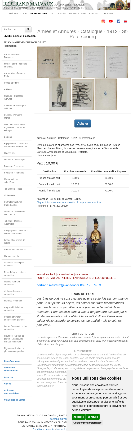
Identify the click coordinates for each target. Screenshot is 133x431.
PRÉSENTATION (17, 13)
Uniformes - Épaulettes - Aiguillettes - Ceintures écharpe (15, 127)
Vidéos (7, 384)
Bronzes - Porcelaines (14, 166)
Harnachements (11, 256)
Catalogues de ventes (14, 400)
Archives (8, 377)
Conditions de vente (43, 429)
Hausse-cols (9, 153)
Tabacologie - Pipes (13, 189)
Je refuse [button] (93, 416)
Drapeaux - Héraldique (14, 159)
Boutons (8, 137)
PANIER (108, 13)
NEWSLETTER (77, 13)
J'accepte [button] (78, 416)
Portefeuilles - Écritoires (15, 249)
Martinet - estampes (13, 301)
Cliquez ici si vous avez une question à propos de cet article (69, 202)
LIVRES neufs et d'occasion (18, 36)
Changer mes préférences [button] (87, 422)
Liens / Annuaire (12, 361)
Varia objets (9, 195)
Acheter (82, 123)
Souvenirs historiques (14, 173)
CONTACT (95, 13)
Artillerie (8, 89)
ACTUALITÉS (58, 13)
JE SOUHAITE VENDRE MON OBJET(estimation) (18, 44)
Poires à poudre (11, 83)
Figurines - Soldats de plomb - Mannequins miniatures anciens (14, 339)
